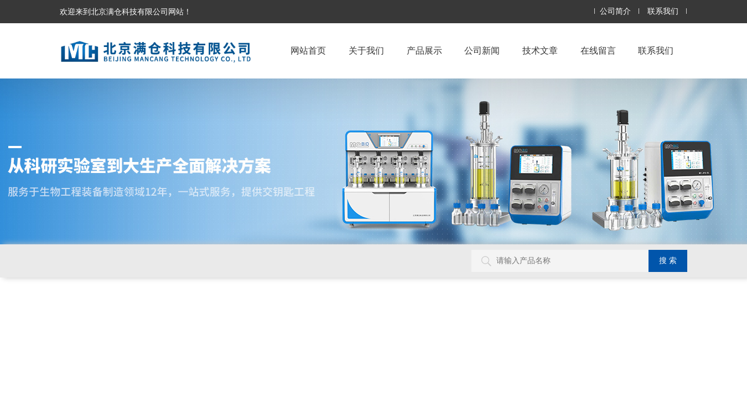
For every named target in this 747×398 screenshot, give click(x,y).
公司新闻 (482, 50)
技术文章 (540, 50)
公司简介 (615, 11)
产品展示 (424, 50)
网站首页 (308, 50)
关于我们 (366, 50)
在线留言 (598, 50)
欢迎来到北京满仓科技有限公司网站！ (125, 11)
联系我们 (662, 11)
